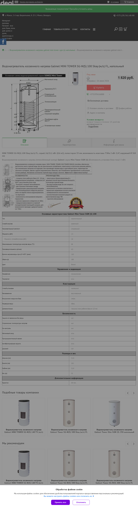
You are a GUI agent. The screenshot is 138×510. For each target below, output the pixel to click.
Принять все (60, 502)
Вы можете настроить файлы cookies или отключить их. (68, 496)
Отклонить (81, 502)
